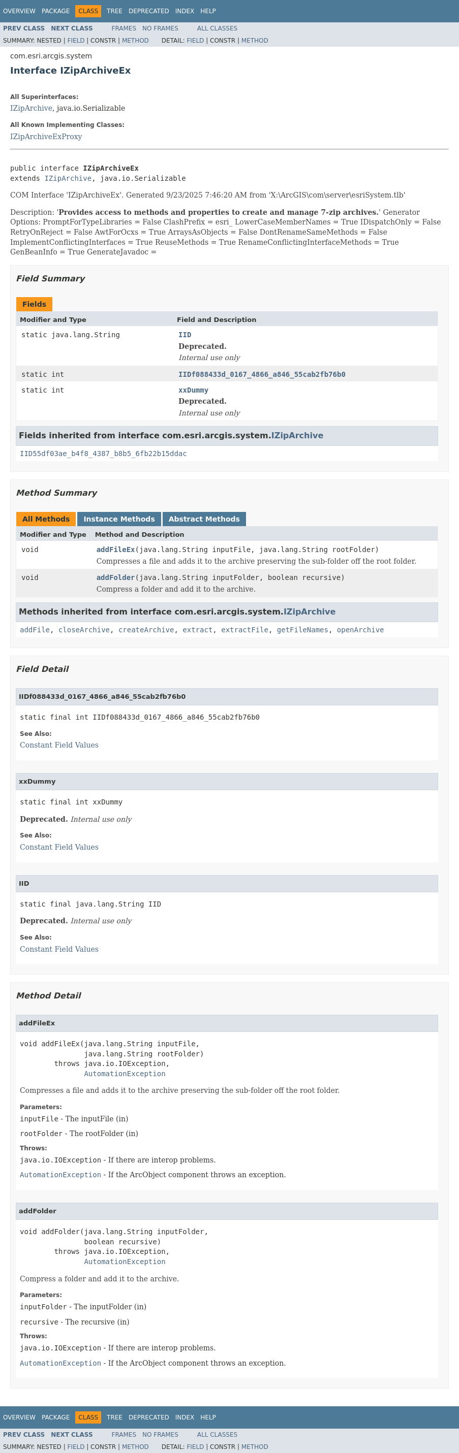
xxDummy (193, 390)
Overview (19, 11)
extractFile (244, 630)
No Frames (160, 28)
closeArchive (84, 630)
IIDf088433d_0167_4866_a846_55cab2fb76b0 (262, 374)
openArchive (360, 630)
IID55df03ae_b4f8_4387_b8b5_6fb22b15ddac (103, 453)
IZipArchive (31, 108)
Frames (124, 28)
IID (184, 335)
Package (56, 11)
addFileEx (116, 549)
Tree (115, 11)
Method (135, 40)
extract (197, 630)
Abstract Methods (204, 519)
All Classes (217, 28)
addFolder (116, 577)
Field (75, 40)
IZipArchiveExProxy (46, 137)
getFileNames (302, 630)
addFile (35, 630)
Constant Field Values (59, 745)
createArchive (146, 630)
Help (208, 11)
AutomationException (124, 1074)
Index (185, 11)
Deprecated (149, 11)
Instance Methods (119, 519)
